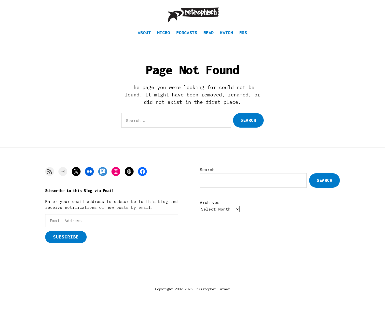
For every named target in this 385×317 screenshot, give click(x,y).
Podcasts (186, 38)
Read (209, 38)
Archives (210, 208)
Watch (226, 38)
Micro (163, 38)
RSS (243, 38)
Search (207, 175)
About (144, 38)
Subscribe (66, 242)
